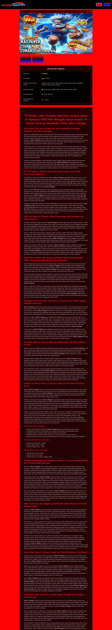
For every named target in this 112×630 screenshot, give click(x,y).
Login (99, 4)
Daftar (106, 4)
